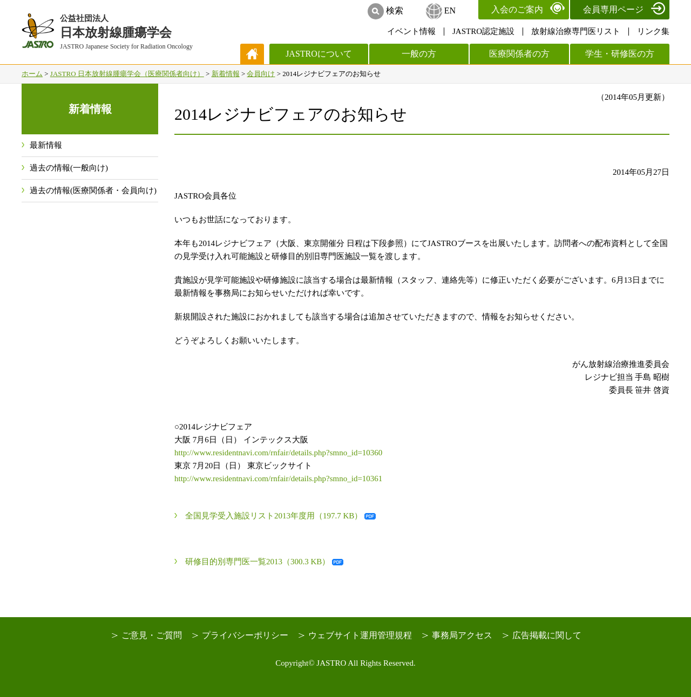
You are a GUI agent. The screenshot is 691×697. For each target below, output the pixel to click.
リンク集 (653, 31)
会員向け (261, 74)
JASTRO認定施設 (483, 31)
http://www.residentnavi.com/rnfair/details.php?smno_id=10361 (278, 478)
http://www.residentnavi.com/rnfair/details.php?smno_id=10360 (278, 452)
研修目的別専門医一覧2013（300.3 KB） (257, 561)
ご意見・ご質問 (151, 635)
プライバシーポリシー (245, 635)
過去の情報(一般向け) (69, 167)
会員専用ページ (613, 9)
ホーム (32, 74)
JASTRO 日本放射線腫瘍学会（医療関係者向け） (127, 74)
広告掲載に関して (546, 635)
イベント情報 (411, 31)
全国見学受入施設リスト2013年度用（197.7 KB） (273, 515)
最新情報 (46, 145)
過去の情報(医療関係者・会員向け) (93, 190)
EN (450, 10)
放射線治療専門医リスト (575, 31)
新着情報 (226, 74)
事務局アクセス (462, 635)
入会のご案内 (517, 9)
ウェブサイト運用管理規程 (360, 635)
